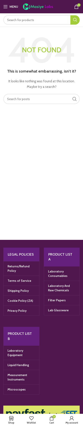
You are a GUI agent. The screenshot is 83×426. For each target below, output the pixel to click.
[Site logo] (42, 6)
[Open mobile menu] (10, 6)
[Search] (41, 20)
